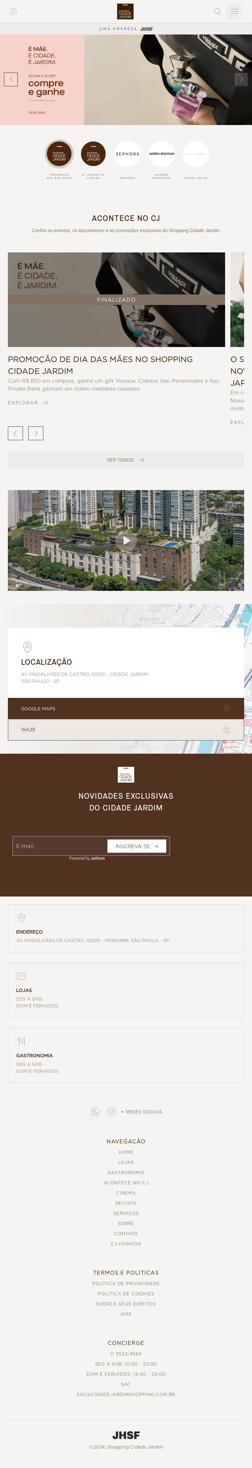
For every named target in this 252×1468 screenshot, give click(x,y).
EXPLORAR (28, 403)
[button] (126, 540)
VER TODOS (126, 460)
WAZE (126, 730)
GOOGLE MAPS (126, 709)
